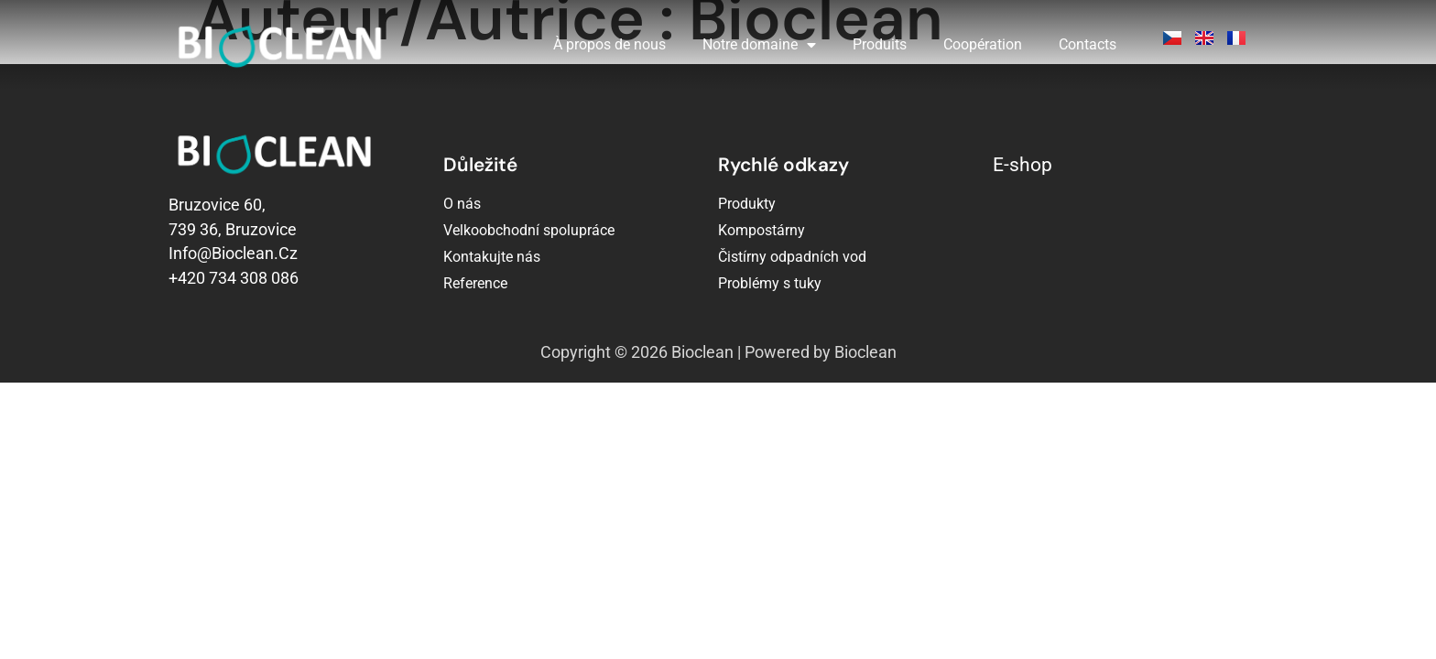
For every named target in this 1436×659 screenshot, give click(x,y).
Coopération (982, 44)
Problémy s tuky (769, 283)
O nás (462, 203)
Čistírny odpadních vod (792, 256)
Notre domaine (759, 44)
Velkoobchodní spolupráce (529, 230)
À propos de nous (609, 44)
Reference (475, 283)
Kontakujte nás (491, 256)
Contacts (1087, 44)
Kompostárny (761, 230)
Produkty (747, 203)
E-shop (1022, 165)
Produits (880, 44)
